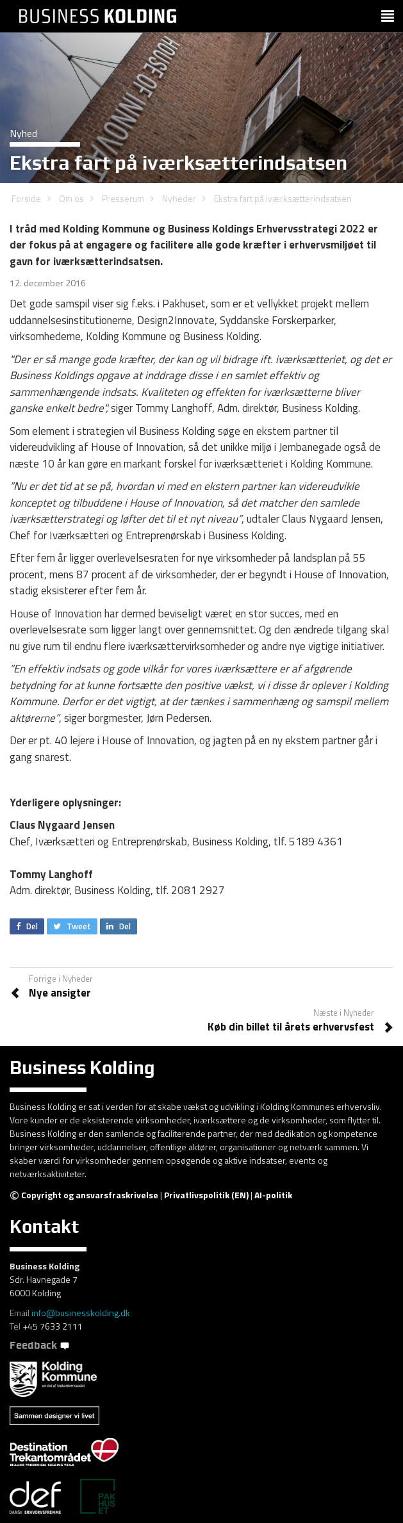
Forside (26, 198)
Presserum (123, 198)
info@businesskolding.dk (80, 1312)
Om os (71, 198)
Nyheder (179, 198)
